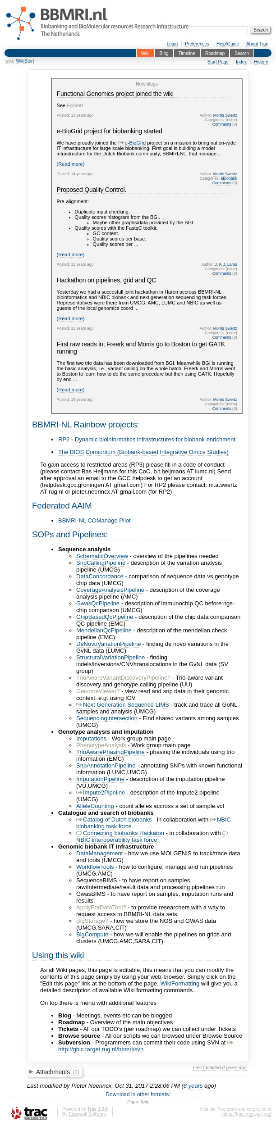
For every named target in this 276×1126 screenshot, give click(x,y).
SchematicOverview (102, 556)
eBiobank (229, 178)
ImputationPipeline (100, 779)
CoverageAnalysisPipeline (110, 589)
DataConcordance (100, 576)
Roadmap (215, 52)
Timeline (187, 52)
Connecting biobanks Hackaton (120, 833)
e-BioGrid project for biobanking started (109, 131)
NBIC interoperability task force (152, 836)
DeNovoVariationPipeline (108, 643)
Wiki (145, 52)
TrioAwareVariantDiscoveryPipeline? (123, 677)
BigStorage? (92, 920)
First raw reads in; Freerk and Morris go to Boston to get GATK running (141, 348)
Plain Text (138, 1101)
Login (172, 43)
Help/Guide (227, 43)
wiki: (9, 61)
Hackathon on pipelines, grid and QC (106, 280)
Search (242, 52)
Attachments (57, 1072)
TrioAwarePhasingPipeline (110, 752)
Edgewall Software (87, 1114)
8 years (193, 1085)
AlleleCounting (95, 806)
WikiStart (25, 61)
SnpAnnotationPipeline (106, 765)
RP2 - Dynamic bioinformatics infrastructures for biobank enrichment (146, 439)
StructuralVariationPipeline (110, 657)
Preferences (197, 43)
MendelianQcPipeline (104, 630)
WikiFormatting (180, 983)
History (261, 61)
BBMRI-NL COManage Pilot (94, 520)
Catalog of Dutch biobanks (114, 819)
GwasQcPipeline (98, 603)
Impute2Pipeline (100, 792)
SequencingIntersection (107, 718)
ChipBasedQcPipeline (104, 616)
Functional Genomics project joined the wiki (115, 93)
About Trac (257, 43)
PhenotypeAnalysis (101, 745)
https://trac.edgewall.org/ (246, 1114)
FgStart (75, 105)
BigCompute (92, 934)
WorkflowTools (95, 866)
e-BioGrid (132, 142)
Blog (164, 52)
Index (241, 61)
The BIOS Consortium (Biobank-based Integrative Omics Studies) (143, 452)
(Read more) (71, 164)
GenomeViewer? (98, 691)
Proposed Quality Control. (91, 189)
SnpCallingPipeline (100, 562)
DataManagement (99, 853)
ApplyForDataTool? (101, 907)
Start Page (218, 61)
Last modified (207, 1067)
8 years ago (234, 1067)
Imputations (91, 738)
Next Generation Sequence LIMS (122, 704)
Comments (221, 124)
